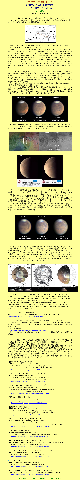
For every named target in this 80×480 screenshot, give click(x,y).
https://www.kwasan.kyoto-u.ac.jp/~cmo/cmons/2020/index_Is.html (29, 403)
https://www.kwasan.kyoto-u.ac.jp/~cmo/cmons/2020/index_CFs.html (30, 381)
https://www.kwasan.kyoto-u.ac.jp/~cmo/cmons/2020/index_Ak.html (29, 370)
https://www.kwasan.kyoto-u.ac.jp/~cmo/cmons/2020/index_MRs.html (30, 456)
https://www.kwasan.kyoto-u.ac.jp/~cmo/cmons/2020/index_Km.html (30, 415)
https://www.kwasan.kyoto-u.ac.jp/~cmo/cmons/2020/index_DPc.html (30, 446)
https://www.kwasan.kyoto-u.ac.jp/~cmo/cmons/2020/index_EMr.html (30, 426)
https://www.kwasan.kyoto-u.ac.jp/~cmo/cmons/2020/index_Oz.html (29, 436)
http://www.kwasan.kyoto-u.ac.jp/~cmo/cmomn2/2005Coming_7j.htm (28, 316)
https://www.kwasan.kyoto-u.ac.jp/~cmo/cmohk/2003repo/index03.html (29, 330)
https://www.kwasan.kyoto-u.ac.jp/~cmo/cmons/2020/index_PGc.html (30, 393)
